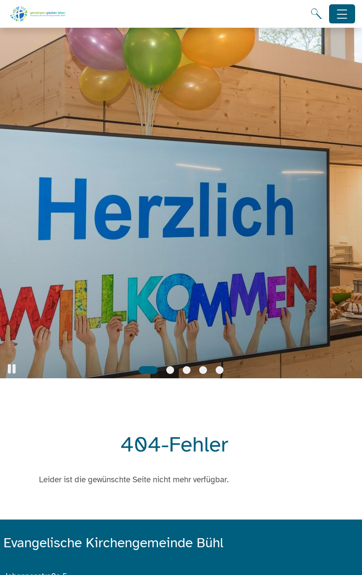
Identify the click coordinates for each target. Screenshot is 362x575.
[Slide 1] (148, 370)
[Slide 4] (203, 370)
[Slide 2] (170, 370)
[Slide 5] (219, 370)
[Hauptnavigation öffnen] (342, 14)
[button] (11, 369)
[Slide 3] (186, 370)
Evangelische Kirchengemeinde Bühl (113, 542)
